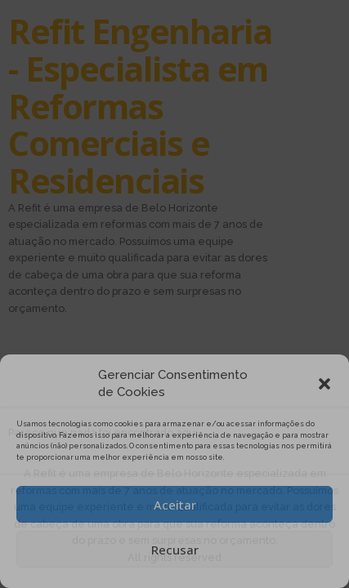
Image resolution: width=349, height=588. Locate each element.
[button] (324, 384)
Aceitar (175, 505)
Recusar (175, 549)
